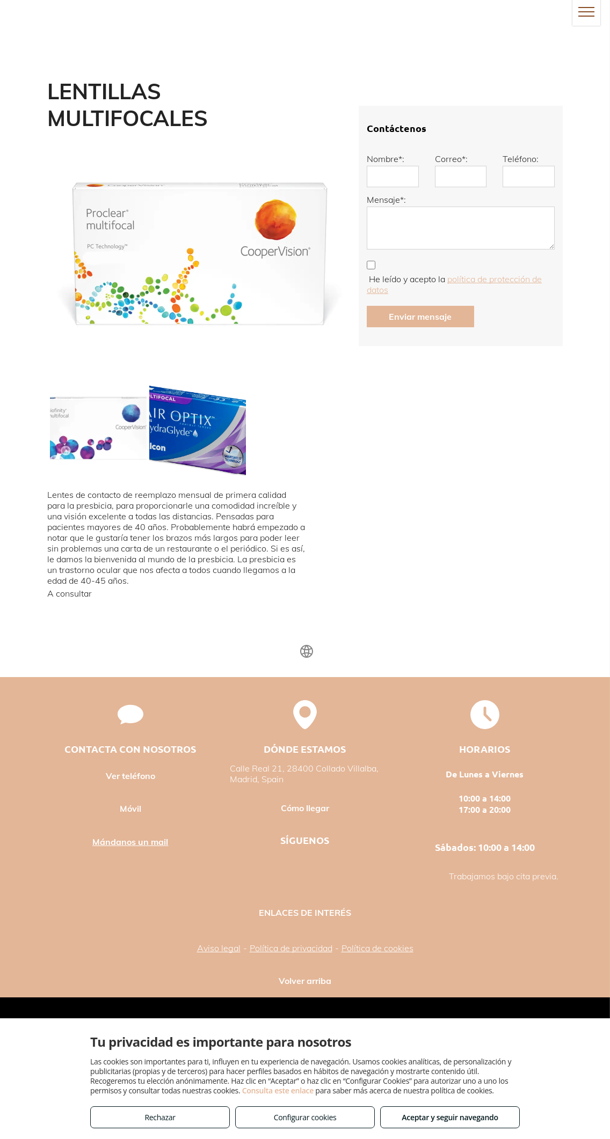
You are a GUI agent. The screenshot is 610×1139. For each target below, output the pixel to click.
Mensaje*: (386, 199)
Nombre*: (385, 158)
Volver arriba (305, 980)
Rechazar (159, 1117)
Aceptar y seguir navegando (450, 1117)
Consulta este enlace (278, 1090)
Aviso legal (219, 948)
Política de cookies (377, 948)
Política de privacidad (291, 948)
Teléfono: (521, 158)
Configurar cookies (305, 1117)
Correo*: (451, 158)
